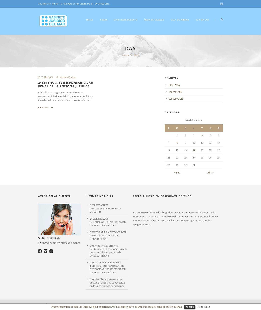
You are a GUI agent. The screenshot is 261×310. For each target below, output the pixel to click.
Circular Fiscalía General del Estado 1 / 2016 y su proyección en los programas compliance (107, 283)
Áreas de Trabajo (154, 19)
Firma (103, 19)
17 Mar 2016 (47, 77)
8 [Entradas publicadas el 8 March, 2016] (177, 142)
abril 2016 (174, 85)
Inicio (89, 19)
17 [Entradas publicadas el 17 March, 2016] (194, 150)
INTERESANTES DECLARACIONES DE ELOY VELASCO (105, 208)
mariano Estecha (67, 77)
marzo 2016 (175, 91)
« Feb (177, 172)
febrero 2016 (176, 98)
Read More (204, 307)
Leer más (45, 107)
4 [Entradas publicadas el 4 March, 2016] (202, 135)
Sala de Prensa (180, 19)
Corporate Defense (125, 19)
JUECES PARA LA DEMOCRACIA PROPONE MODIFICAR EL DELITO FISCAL (108, 235)
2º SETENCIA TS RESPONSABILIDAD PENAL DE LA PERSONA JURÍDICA (65, 84)
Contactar (202, 19)
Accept (190, 307)
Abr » (210, 172)
